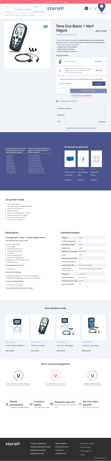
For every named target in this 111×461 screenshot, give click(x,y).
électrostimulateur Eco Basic (67, 40)
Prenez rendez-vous (92, 384)
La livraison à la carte (55, 384)
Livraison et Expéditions (38, 444)
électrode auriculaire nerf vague (68, 45)
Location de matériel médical (18, 384)
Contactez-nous (61, 454)
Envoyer (99, 83)
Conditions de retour (37, 454)
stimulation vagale (67, 42)
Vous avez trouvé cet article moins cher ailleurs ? (81, 128)
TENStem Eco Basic (71, 61)
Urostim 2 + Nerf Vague (90, 346)
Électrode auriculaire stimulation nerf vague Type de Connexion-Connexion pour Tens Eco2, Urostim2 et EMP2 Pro (78, 70)
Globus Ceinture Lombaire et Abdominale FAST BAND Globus (70, 174)
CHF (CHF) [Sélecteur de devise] (102, 2)
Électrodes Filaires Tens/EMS (94, 174)
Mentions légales (61, 444)
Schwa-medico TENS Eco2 (15, 346)
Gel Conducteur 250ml (83, 173)
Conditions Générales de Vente (41, 447)
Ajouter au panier (88, 91)
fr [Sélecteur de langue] (98, 2)
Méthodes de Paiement (38, 450)
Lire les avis (101, 121)
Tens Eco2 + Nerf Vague (65, 346)
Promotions (59, 450)
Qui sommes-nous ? (62, 447)
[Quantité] (62, 91)
